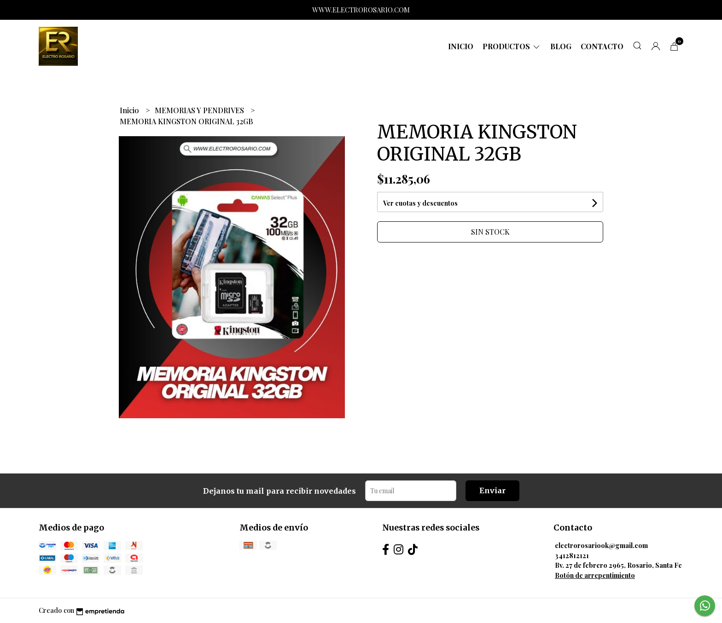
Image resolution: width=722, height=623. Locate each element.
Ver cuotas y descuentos (420, 203)
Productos (512, 46)
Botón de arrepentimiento (595, 575)
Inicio (460, 46)
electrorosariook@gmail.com (601, 545)
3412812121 (572, 555)
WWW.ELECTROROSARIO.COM (361, 9)
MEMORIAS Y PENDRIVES (200, 110)
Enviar (492, 490)
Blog (560, 46)
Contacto (602, 46)
